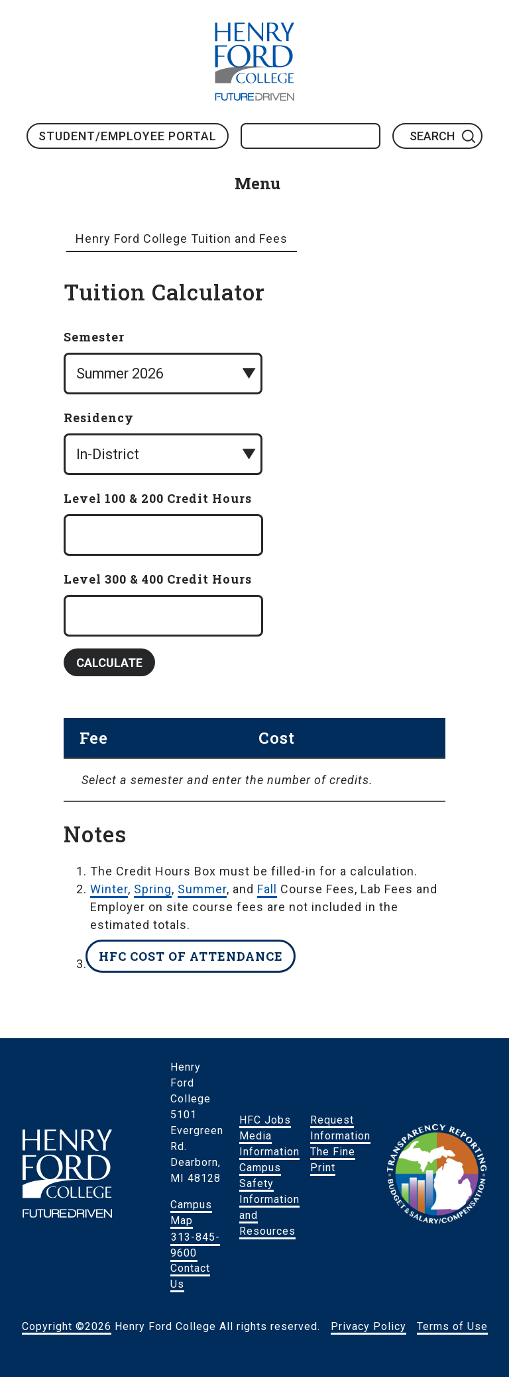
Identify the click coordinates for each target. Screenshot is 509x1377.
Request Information (340, 1128)
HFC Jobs (265, 1120)
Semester (94, 337)
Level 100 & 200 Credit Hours (158, 498)
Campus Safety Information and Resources (269, 1199)
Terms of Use (452, 1326)
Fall (267, 889)
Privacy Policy (368, 1326)
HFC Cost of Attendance (191, 956)
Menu (257, 183)
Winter (109, 889)
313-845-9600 (195, 1244)
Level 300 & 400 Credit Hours (158, 579)
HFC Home (254, 61)
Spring (153, 889)
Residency (99, 417)
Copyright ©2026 (66, 1326)
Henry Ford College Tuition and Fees (182, 238)
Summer (202, 889)
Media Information (269, 1144)
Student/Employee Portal (127, 136)
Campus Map (191, 1212)
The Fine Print (332, 1159)
